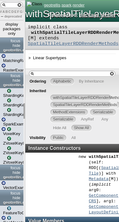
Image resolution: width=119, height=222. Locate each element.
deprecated (13, 16)
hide (16, 45)
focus (15, 41)
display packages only (11, 29)
